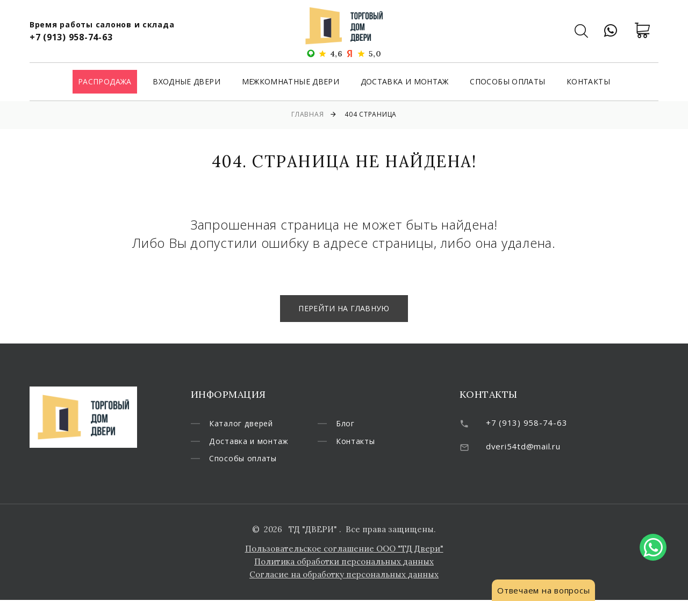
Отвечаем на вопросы (543, 590)
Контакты (588, 82)
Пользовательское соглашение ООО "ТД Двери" (344, 550)
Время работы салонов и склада (102, 24)
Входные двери (186, 82)
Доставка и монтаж (405, 82)
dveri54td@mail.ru (523, 446)
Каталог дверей (242, 423)
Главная (307, 114)
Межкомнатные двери (290, 82)
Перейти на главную (343, 308)
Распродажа (105, 82)
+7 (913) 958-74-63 (71, 37)
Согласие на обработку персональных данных (344, 575)
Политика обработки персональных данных (344, 562)
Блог (345, 423)
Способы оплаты (507, 82)
